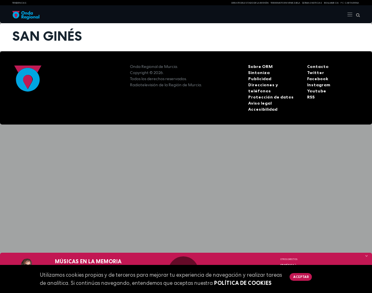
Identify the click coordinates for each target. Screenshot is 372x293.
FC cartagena (350, 2)
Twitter (314, 72)
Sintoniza (258, 72)
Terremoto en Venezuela (285, 2)
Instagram (318, 84)
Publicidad (259, 78)
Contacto (317, 66)
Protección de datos (269, 91)
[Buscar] (356, 14)
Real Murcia (331, 2)
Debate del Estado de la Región (249, 2)
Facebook (317, 78)
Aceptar (301, 277)
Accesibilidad (262, 103)
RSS (310, 97)
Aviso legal (260, 97)
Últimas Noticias (312, 2)
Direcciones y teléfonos (273, 84)
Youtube (316, 91)
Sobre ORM (260, 66)
